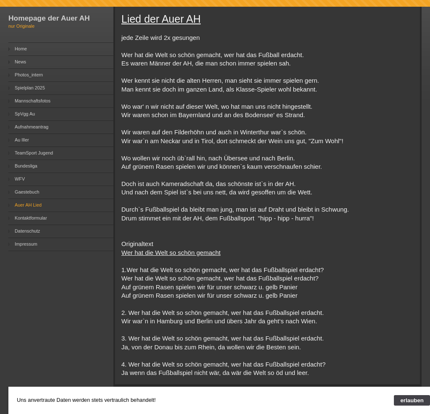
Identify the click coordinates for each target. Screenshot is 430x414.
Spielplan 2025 (30, 87)
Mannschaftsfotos (32, 100)
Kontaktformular (31, 217)
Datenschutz (27, 230)
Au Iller (22, 139)
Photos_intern (29, 74)
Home (21, 48)
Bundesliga (26, 165)
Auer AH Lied (28, 204)
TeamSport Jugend (34, 152)
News (20, 61)
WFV (20, 178)
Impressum (26, 243)
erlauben (412, 400)
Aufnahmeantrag (31, 126)
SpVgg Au (25, 113)
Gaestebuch (27, 191)
